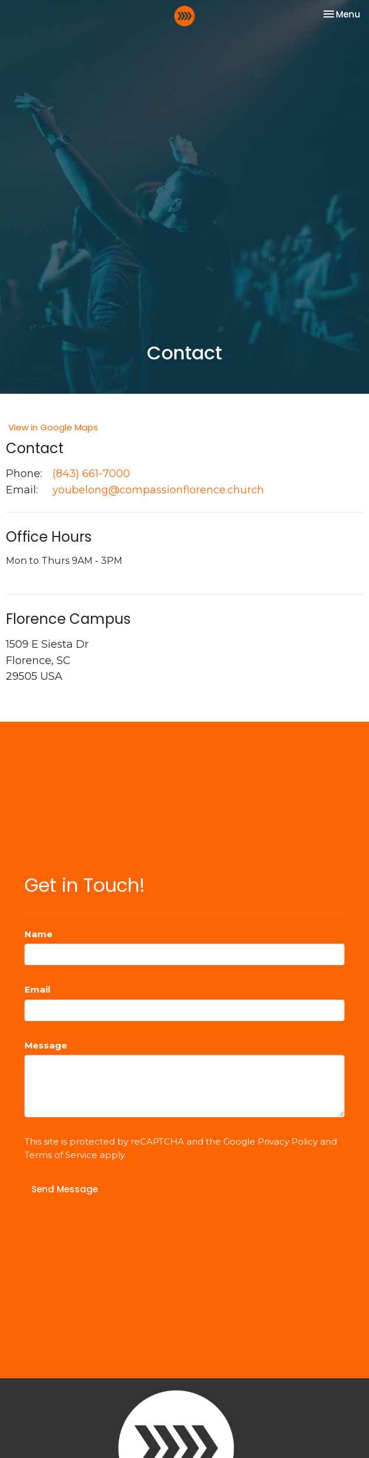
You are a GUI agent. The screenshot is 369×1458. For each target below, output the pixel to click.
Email (37, 989)
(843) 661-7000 (91, 473)
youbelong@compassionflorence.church (158, 489)
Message (45, 1045)
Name (38, 934)
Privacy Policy (288, 1141)
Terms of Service (60, 1154)
